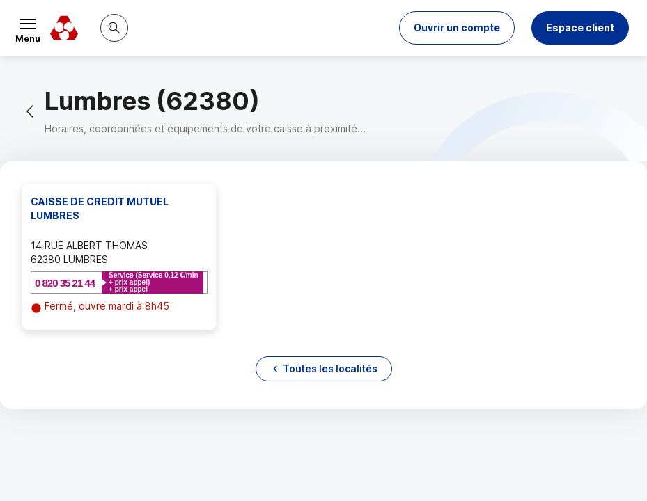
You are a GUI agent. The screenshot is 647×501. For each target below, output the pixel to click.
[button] (457, 28)
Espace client (580, 27)
